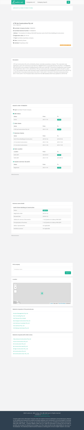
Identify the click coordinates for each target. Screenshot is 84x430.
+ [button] (15, 285)
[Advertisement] (42, 15)
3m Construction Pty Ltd (19, 344)
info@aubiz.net (45, 414)
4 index (26, 8)
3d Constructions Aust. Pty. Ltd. (21, 353)
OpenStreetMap (62, 303)
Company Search (42, 2)
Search (68, 273)
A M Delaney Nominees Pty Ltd (21, 328)
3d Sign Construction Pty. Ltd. (20, 349)
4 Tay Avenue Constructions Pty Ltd (22, 339)
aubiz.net (15, 8)
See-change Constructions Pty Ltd (21, 321)
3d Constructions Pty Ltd (19, 351)
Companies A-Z (30, 2)
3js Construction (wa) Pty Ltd (20, 346)
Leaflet (51, 303)
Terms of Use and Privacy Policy (42, 416)
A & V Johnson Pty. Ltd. (19, 325)
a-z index (21, 8)
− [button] (15, 287)
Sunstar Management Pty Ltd (20, 313)
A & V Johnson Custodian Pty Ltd (21, 323)
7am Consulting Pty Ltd (19, 316)
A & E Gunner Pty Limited (19, 318)
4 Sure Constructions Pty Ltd (20, 341)
